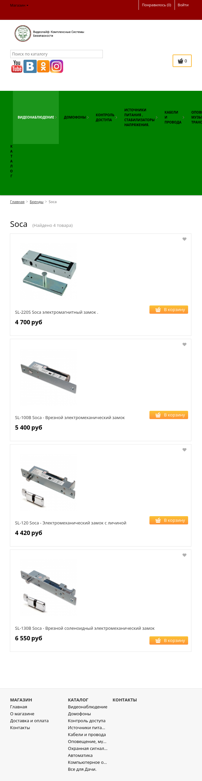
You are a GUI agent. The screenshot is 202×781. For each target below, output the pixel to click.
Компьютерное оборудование (88, 766)
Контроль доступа (87, 725)
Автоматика (80, 760)
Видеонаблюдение (87, 711)
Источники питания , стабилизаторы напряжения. (88, 732)
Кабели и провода (87, 739)
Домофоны (79, 718)
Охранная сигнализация (88, 753)
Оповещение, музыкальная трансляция (88, 746)
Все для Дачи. (82, 773)
